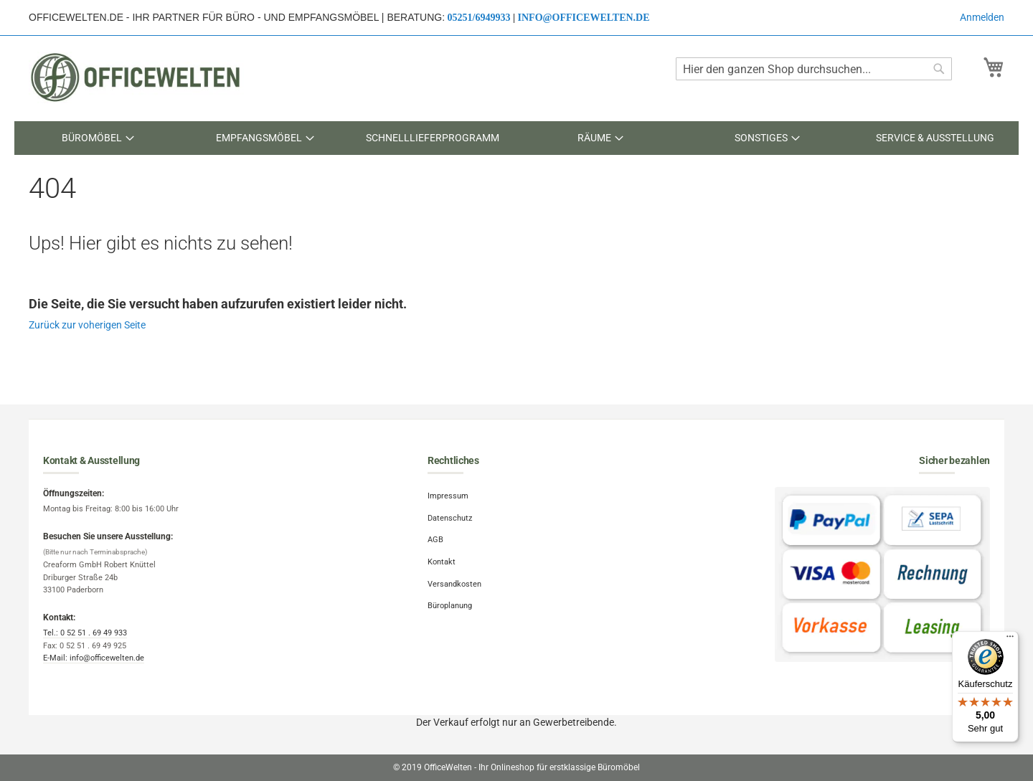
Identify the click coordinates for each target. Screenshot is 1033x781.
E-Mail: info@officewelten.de (93, 658)
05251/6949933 (479, 17)
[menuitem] (97, 138)
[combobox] (814, 68)
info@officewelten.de (584, 17)
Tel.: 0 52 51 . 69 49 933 (85, 633)
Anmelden (982, 17)
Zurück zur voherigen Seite (87, 325)
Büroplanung (450, 605)
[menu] (516, 138)
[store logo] (136, 77)
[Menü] (1010, 639)
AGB (435, 539)
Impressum (448, 496)
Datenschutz (450, 518)
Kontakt (442, 562)
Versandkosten (454, 584)
